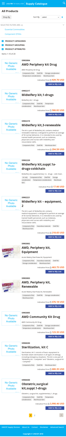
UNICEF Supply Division (11, 427)
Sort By (36, 17)
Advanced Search (57, 427)
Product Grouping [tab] (15, 45)
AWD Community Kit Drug (41, 317)
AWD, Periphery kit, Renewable (36, 284)
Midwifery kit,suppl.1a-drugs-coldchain (39, 166)
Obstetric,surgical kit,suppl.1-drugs (35, 386)
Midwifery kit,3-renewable (41, 125)
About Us (25, 427)
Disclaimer (44, 427)
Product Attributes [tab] (15, 49)
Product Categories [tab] (15, 41)
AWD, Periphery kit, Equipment (36, 250)
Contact (35, 427)
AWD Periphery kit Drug (39, 64)
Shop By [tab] (6, 17)
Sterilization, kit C (35, 347)
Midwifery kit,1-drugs (38, 95)
